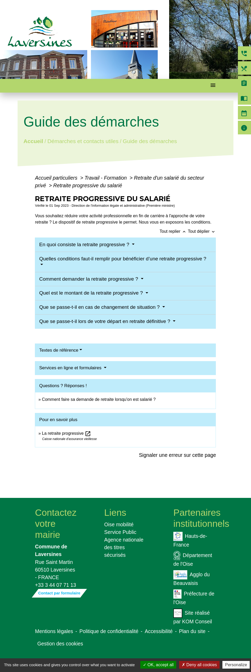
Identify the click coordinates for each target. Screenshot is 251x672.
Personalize (236, 665)
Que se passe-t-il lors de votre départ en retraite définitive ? (105, 321)
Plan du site (192, 631)
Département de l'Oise (192, 559)
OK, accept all (158, 665)
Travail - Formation (106, 178)
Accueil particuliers (57, 178)
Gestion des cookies (60, 643)
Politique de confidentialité (108, 631)
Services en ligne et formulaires (71, 367)
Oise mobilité (118, 524)
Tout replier (174, 231)
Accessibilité (159, 631)
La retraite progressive (66, 433)
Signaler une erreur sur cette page (177, 455)
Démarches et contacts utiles (83, 141)
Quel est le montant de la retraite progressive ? (91, 293)
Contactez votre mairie (56, 523)
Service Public (120, 532)
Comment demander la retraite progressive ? (89, 279)
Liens (115, 512)
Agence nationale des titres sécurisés (123, 547)
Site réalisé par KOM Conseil (192, 616)
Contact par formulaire (59, 593)
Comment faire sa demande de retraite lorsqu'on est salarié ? (99, 399)
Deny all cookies (199, 665)
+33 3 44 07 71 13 (55, 585)
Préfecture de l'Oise (193, 597)
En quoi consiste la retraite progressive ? (85, 244)
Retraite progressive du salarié (87, 185)
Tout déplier (202, 231)
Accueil (33, 141)
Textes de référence (58, 350)
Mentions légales (54, 631)
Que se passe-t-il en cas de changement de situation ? (100, 307)
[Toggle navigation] (213, 86)
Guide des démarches (150, 141)
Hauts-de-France (190, 540)
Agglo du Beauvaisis (191, 578)
